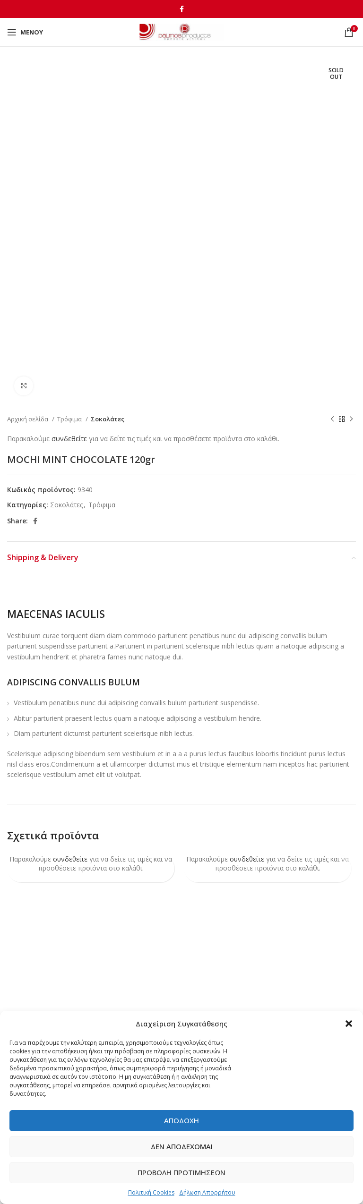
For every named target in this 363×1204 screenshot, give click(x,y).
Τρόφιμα (70, 419)
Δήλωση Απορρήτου (207, 1192)
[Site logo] (181, 31)
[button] (349, 1023)
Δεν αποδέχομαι (182, 1146)
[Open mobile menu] (25, 32)
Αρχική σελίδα (28, 419)
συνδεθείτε (69, 438)
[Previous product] (332, 419)
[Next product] (351, 419)
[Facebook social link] (182, 9)
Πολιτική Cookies (151, 1192)
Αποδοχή (181, 1120)
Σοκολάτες (107, 419)
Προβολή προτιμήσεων (181, 1172)
